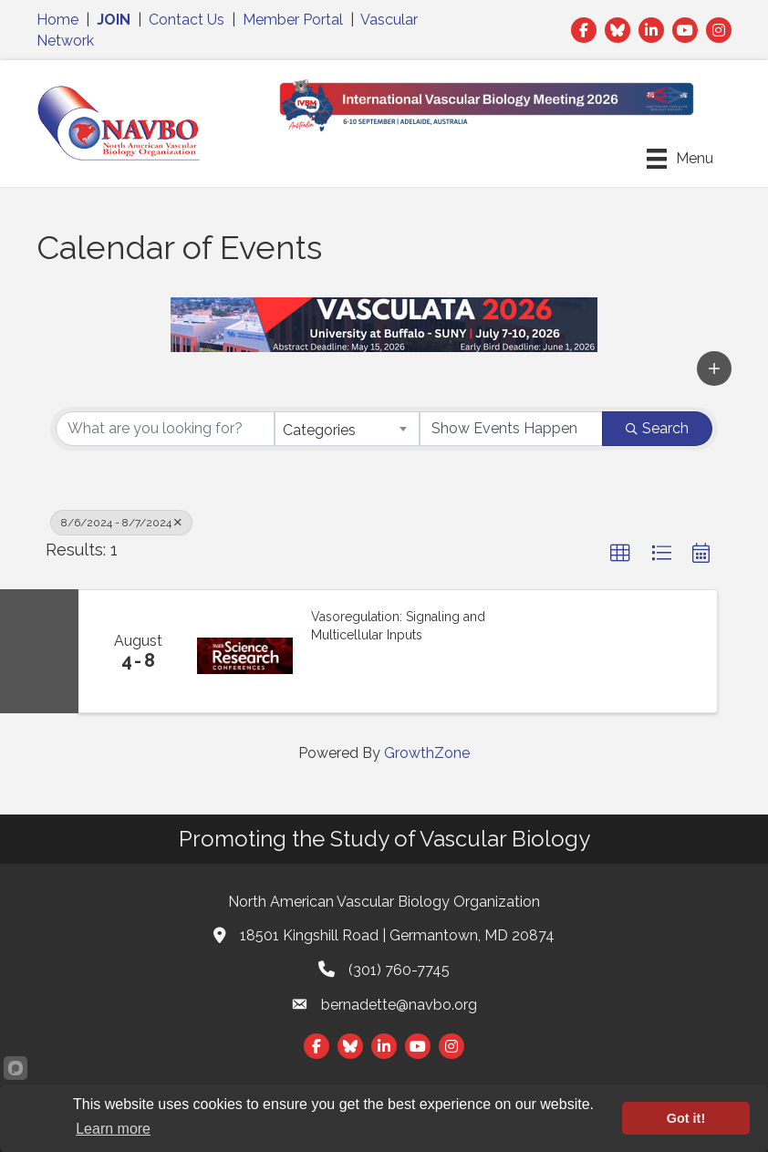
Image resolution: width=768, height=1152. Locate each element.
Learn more (113, 1128)
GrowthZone (427, 753)
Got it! (686, 1118)
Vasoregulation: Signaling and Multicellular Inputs (398, 625)
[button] (714, 368)
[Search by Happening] (511, 428)
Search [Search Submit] (657, 428)
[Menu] (680, 159)
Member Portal (293, 19)
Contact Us (186, 19)
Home (57, 19)
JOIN (113, 19)
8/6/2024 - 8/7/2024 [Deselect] (121, 522)
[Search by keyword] (165, 428)
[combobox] (347, 428)
